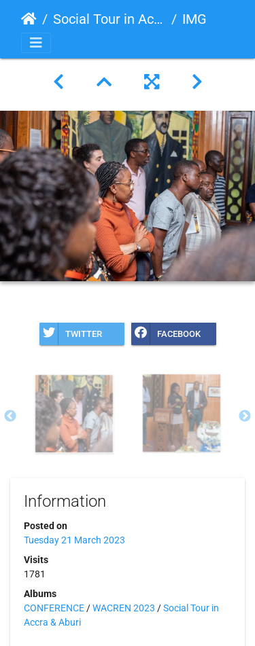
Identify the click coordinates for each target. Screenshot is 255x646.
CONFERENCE (54, 608)
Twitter (70, 334)
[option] (74, 413)
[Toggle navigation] (36, 43)
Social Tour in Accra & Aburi (109, 19)
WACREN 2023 (123, 608)
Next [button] (245, 416)
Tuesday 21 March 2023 (74, 540)
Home (29, 19)
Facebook (166, 334)
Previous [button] (10, 416)
